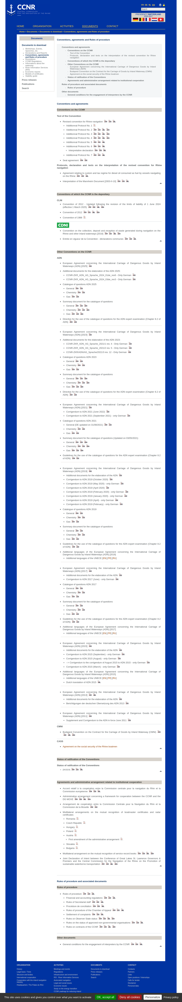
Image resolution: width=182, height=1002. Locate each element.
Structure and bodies (25, 975)
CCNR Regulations (33, 61)
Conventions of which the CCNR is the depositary (91, 61)
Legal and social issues (63, 983)
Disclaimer (132, 983)
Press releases (29, 80)
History (19, 969)
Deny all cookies (130, 997)
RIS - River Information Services (66, 977)
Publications (28, 84)
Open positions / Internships (139, 977)
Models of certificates (34, 74)
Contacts (131, 969)
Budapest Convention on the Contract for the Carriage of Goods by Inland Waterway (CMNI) (111, 71)
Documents (90, 26)
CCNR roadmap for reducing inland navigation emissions (67, 992)
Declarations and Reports (36, 53)
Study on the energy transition (65, 989)
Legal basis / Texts (24, 972)
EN (153, 5)
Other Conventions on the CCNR (83, 64)
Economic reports (32, 72)
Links (130, 975)
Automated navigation (62, 980)
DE (146, 5)
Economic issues (60, 986)
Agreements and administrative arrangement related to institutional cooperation (106, 80)
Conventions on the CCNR (80, 50)
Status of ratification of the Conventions (87, 77)
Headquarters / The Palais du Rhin (30, 985)
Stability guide (31, 76)
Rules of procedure (77, 88)
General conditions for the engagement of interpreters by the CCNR (100, 95)
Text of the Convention (80, 53)
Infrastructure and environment (66, 975)
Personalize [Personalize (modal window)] (152, 997)
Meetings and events (62, 969)
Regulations (58, 972)
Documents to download (51, 32)
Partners (131, 972)
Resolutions (30, 59)
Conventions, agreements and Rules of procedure (87, 32)
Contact (112, 26)
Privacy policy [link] (171, 997)
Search (25, 88)
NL (150, 5)
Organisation (42, 26)
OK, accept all (105, 997)
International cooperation (26, 977)
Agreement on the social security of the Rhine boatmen (94, 74)
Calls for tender (134, 980)
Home (20, 26)
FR (142, 5)
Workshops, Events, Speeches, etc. (33, 50)
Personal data (133, 986)
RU (114, 558)
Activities (66, 26)
